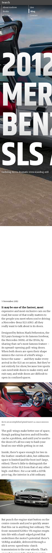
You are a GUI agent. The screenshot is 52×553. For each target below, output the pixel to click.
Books (6, 11)
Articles (6, 15)
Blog (32, 11)
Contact (33, 15)
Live (32, 7)
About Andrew (10, 7)
